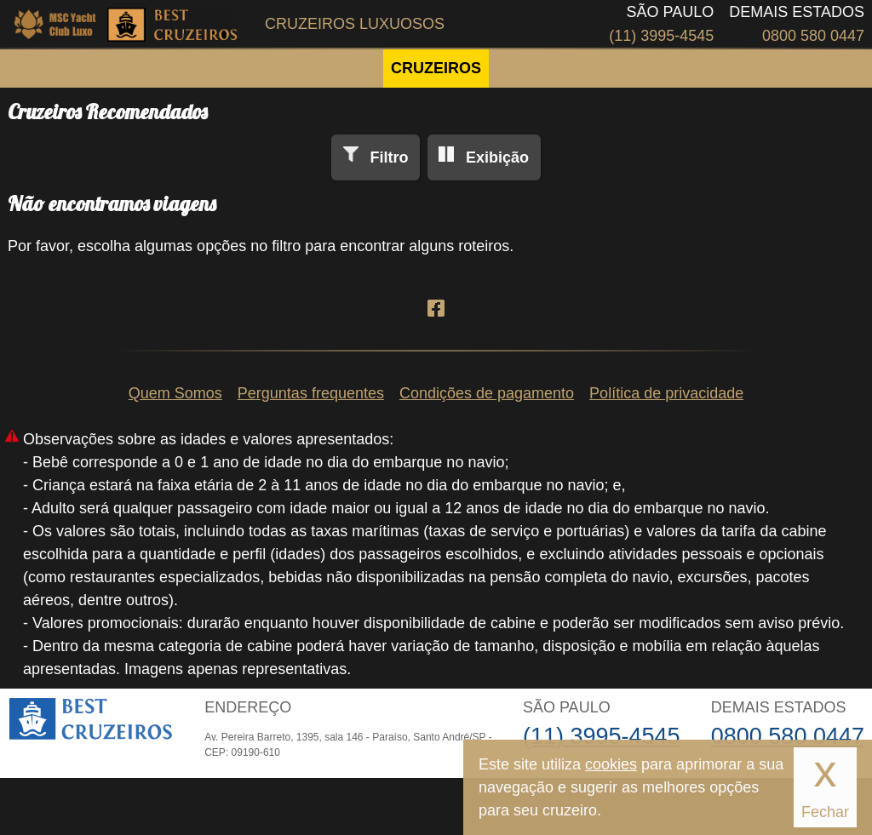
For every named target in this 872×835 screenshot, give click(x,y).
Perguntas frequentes (311, 393)
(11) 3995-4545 (661, 35)
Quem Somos (175, 393)
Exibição (497, 157)
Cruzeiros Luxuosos (355, 23)
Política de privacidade (666, 393)
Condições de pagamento (486, 393)
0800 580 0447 (813, 35)
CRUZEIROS (436, 68)
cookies (611, 764)
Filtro (389, 157)
